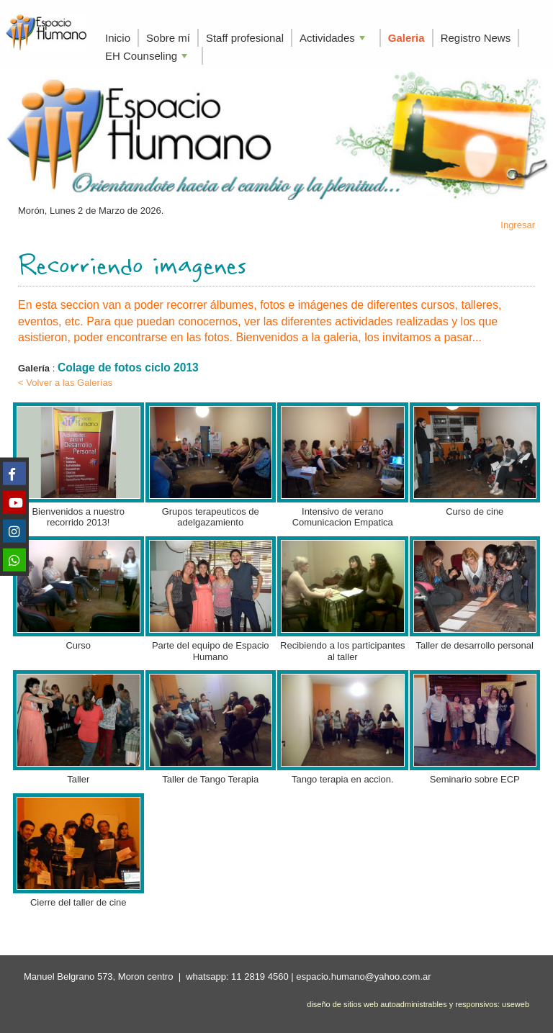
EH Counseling (147, 57)
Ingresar (517, 225)
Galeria (406, 38)
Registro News (476, 38)
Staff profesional (245, 38)
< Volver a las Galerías (65, 382)
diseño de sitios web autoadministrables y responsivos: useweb (418, 1004)
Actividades (334, 39)
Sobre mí (168, 38)
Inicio (117, 38)
